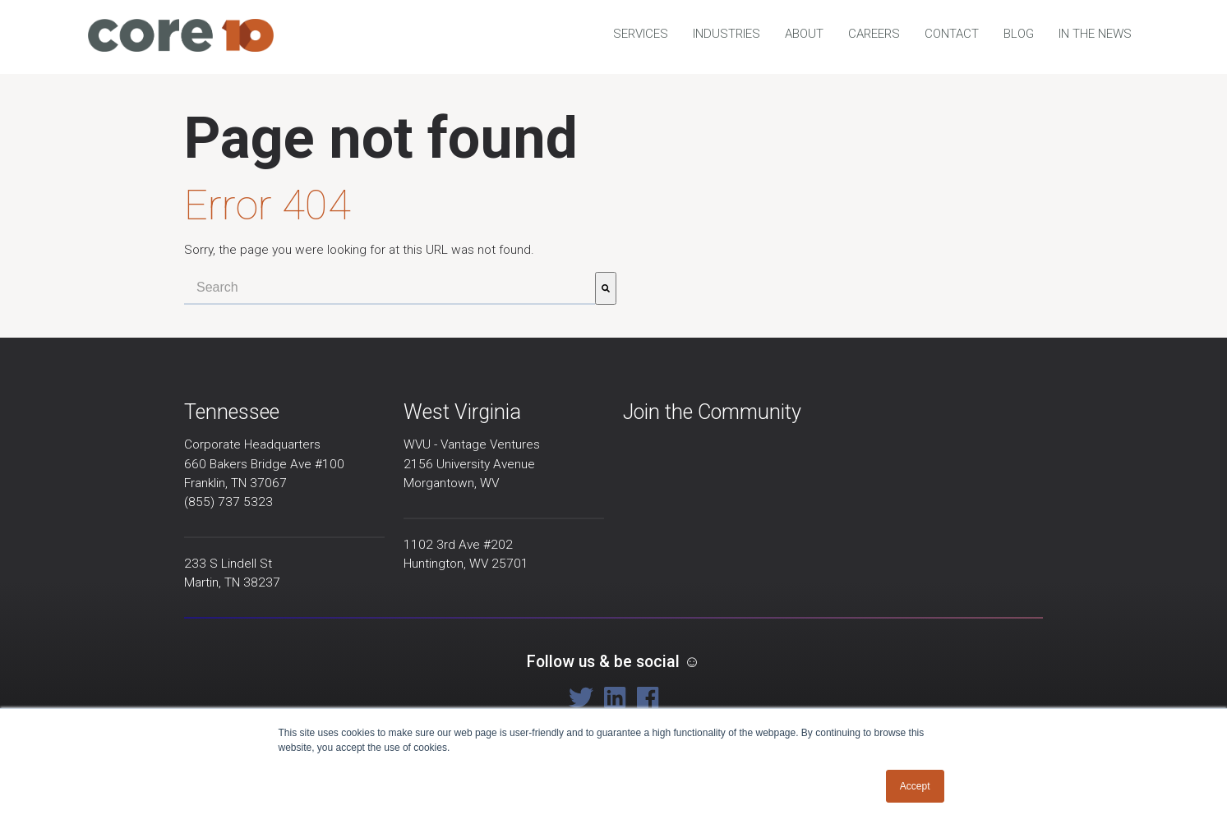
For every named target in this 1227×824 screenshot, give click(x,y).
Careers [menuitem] (874, 33)
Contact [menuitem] (952, 33)
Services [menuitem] (640, 33)
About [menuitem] (804, 33)
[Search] (605, 288)
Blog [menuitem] (1018, 33)
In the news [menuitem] (1095, 33)
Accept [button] (915, 786)
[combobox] (389, 288)
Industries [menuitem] (726, 33)
